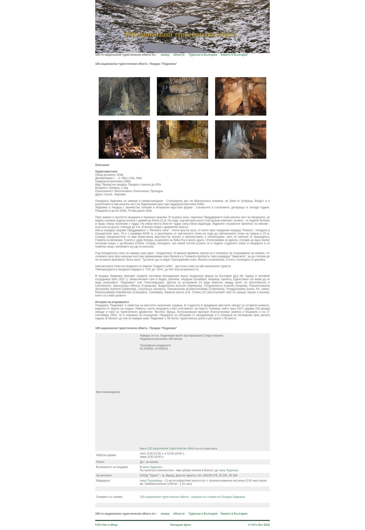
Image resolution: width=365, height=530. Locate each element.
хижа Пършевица (151, 480)
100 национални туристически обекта (171, 448)
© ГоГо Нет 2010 (259, 525)
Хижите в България (233, 54)
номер (165, 54)
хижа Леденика (152, 467)
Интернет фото (180, 525)
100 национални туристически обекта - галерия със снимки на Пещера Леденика (192, 497)
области (179, 54)
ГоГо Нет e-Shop (106, 525)
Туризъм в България (203, 54)
